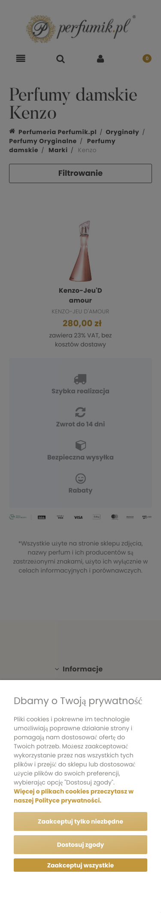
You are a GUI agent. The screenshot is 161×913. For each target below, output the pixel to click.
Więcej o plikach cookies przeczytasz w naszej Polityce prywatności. (74, 796)
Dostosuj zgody (80, 844)
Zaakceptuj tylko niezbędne (80, 821)
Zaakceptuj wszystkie (80, 865)
